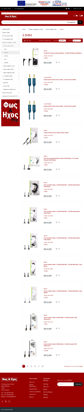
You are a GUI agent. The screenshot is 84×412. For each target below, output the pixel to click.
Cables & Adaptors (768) (11, 42)
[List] (30, 41)
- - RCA (4, 49)
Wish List (45, 386)
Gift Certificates (47, 392)
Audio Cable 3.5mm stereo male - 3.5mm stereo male (60, 79)
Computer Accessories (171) (11, 96)
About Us (31, 382)
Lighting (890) (11, 29)
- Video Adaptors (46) (11, 72)
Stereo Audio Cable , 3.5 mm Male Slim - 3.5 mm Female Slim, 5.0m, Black (62, 238)
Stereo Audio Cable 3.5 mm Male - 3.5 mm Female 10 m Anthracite (60, 344)
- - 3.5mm (5, 52)
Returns (31, 397)
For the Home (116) (11, 35)
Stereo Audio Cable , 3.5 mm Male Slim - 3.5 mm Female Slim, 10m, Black (62, 185)
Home (24, 29)
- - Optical (5, 62)
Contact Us (32, 394)
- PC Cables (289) (11, 76)
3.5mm (62, 29)
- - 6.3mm (5, 56)
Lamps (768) (11, 32)
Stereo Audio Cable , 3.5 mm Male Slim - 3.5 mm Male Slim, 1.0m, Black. (63, 265)
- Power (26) (5, 86)
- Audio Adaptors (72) (11, 66)
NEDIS (45, 51)
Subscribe (78, 384)
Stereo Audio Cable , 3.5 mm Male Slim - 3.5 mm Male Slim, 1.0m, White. (63, 291)
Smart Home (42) (11, 92)
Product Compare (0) (45, 40)
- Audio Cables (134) (11, 46)
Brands (45, 389)
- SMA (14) (5, 82)
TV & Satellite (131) (11, 39)
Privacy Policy (33, 389)
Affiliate (45, 394)
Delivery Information (32, 385)
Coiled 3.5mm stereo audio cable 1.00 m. (56, 132)
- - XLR (4, 59)
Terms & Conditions (35, 391)
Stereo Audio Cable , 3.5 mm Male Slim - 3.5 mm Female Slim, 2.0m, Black (62, 212)
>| (42, 366)
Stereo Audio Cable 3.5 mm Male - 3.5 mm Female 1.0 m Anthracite (60, 318)
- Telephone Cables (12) (8, 89)
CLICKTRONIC (47, 77)
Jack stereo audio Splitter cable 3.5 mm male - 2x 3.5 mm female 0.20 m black (61, 159)
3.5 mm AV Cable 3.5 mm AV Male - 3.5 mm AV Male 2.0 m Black (63, 53)
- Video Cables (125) (11, 69)
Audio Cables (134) (51, 29)
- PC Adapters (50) (11, 79)
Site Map (45, 384)
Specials (45, 397)
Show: (70, 40)
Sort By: (56, 40)
